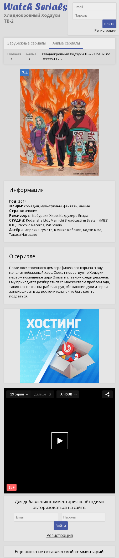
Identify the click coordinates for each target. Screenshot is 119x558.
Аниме (31, 54)
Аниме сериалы (66, 43)
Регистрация (105, 30)
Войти (109, 23)
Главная (14, 54)
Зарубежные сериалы (26, 43)
